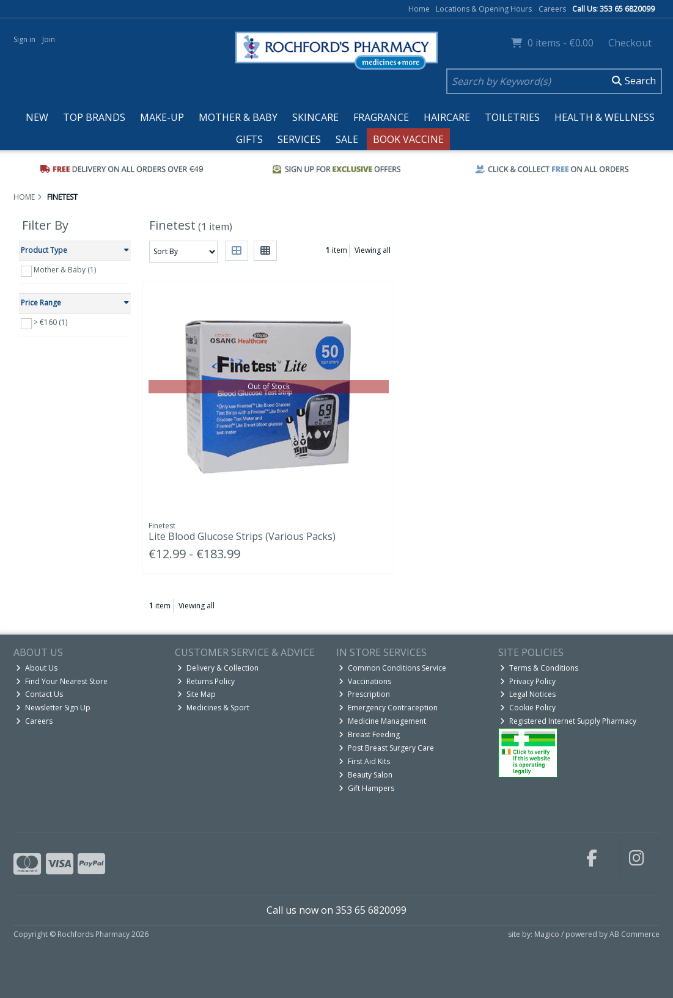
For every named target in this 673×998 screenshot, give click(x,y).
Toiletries (512, 117)
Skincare (315, 117)
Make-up (162, 117)
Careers (552, 9)
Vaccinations (365, 681)
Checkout (630, 42)
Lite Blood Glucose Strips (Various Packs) (242, 536)
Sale (347, 139)
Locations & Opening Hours (484, 9)
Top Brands (94, 117)
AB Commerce (634, 934)
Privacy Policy (528, 681)
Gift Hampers (366, 788)
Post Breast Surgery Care (386, 748)
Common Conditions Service (392, 668)
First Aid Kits (364, 761)
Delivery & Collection (218, 668)
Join (48, 39)
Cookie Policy (528, 707)
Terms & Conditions (539, 668)
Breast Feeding (369, 734)
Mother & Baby (238, 117)
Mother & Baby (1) (65, 269)
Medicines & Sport (213, 707)
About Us (36, 668)
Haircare (447, 117)
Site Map (196, 694)
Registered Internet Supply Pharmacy (568, 721)
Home (419, 9)
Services (299, 139)
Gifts (249, 139)
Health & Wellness (604, 117)
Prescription (364, 694)
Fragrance (381, 117)
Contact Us (39, 694)
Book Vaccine (408, 139)
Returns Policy (206, 681)
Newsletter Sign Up (53, 707)
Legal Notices (528, 694)
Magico (546, 934)
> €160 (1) (50, 322)
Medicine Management (382, 721)
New (37, 117)
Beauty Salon (365, 775)
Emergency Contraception (388, 707)
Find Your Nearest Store (62, 681)
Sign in (24, 39)
